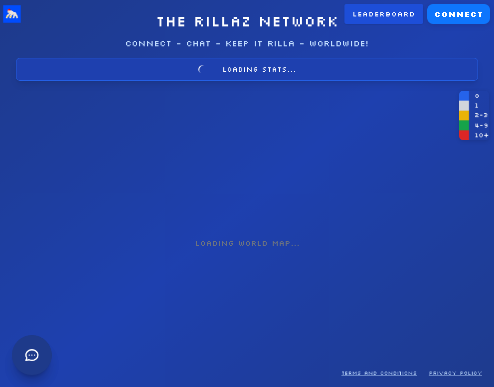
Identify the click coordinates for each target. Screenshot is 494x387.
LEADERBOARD (37, 14)
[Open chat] (8, 115)
